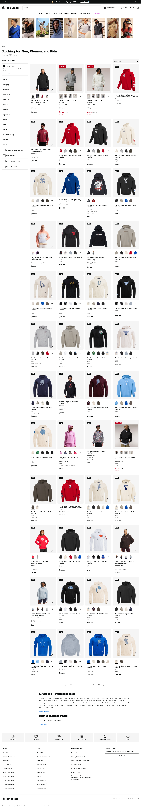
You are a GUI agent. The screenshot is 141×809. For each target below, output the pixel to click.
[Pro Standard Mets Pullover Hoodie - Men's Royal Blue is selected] (88, 661)
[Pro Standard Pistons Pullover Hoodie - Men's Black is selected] (61, 557)
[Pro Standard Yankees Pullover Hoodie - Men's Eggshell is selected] (116, 151)
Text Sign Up (41, 772)
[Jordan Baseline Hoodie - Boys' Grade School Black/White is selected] (88, 253)
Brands (66, 13)
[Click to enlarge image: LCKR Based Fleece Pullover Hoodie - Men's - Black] (137, 446)
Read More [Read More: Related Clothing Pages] (44, 724)
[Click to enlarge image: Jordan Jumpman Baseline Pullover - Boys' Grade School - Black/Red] (81, 397)
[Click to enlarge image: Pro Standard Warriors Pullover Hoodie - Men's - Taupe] (81, 347)
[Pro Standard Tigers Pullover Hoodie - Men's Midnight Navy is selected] (33, 403)
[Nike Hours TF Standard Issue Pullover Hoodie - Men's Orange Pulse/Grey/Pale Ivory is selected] (33, 253)
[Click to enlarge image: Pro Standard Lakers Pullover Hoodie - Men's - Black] (81, 297)
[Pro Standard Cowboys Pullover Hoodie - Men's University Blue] (37, 661)
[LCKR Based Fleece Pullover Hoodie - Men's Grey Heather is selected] (61, 96)
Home (3, 46)
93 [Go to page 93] (93, 685)
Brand (14, 79)
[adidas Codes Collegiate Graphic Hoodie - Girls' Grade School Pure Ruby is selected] (33, 557)
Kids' (55, 13)
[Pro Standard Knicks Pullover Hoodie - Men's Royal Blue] (103, 557)
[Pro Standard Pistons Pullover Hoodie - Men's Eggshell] (126, 253)
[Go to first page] (65, 684)
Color (14, 120)
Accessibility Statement (79, 768)
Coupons (40, 760)
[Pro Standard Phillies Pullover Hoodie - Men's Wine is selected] (88, 403)
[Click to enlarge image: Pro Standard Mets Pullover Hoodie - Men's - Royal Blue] (109, 655)
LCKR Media (7, 764)
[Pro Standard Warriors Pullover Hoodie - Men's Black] (70, 353)
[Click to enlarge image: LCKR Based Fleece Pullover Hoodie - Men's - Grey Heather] (81, 90)
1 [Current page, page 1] (75, 685)
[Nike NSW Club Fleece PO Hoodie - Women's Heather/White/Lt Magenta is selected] (61, 453)
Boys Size (14, 100)
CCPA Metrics (76, 764)
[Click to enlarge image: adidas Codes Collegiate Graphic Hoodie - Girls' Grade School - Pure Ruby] (53, 551)
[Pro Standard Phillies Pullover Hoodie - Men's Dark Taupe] (98, 403)
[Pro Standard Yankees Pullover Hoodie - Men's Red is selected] (61, 151)
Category (14, 84)
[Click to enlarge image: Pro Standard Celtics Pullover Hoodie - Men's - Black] (109, 347)
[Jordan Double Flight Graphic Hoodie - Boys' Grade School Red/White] (93, 201)
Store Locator (42, 784)
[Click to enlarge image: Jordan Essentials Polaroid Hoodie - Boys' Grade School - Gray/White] (109, 446)
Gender (14, 109)
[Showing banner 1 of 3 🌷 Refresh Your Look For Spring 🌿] (70, 2)
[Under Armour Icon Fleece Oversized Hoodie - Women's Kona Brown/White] (37, 609)
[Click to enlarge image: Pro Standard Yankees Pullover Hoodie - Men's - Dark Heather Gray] (53, 347)
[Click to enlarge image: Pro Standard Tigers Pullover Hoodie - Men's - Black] (137, 603)
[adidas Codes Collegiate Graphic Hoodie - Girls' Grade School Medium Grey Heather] (37, 557)
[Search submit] (98, 7)
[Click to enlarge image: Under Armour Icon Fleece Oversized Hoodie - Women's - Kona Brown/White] (137, 551)
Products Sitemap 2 (9, 776)
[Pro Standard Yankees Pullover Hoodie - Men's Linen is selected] (33, 201)
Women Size (14, 95)
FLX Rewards (96, 13)
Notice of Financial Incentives (80, 760)
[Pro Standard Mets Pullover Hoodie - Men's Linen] (93, 661)
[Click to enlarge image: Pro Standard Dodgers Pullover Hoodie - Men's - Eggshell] (137, 501)
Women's (49, 13)
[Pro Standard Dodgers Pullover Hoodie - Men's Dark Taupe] (131, 201)
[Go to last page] (103, 684)
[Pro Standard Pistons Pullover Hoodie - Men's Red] (131, 253)
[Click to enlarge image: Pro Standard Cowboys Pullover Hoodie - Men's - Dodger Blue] (53, 655)
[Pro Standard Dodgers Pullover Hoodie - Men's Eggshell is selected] (116, 507)
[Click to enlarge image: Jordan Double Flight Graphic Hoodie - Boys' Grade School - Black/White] (109, 194)
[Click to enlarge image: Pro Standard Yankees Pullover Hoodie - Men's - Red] (81, 145)
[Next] (135, 2)
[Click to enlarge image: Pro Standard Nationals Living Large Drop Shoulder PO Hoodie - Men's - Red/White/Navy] (81, 501)
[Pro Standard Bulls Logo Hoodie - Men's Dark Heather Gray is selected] (61, 661)
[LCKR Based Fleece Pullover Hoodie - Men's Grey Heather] (98, 96)
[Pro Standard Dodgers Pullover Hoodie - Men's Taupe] (121, 201)
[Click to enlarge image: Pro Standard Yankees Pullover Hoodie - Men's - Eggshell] (137, 145)
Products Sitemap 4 (9, 784)
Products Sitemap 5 (9, 788)
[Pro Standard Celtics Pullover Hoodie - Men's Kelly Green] (93, 353)
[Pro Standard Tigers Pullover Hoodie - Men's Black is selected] (116, 609)
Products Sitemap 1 (9, 772)
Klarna (39, 776)
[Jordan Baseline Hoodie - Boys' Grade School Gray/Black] (93, 253)
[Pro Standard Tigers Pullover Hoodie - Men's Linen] (42, 403)
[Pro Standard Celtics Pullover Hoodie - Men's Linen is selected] (33, 453)
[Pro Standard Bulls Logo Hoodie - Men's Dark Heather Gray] (70, 253)
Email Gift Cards (42, 753)
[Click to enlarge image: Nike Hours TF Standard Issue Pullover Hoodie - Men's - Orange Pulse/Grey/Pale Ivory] (53, 247)
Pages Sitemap (7, 768)
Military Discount (42, 764)
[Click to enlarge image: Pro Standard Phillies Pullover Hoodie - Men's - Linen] (109, 603)
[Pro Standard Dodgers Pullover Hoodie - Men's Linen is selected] (33, 303)
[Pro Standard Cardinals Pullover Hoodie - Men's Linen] (37, 507)
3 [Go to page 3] (84, 685)
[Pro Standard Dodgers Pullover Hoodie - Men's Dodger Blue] (126, 201)
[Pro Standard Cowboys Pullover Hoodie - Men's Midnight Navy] (47, 661)
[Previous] (6, 2)
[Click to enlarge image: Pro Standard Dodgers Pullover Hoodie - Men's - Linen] (53, 297)
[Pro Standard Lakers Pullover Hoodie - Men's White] (70, 303)
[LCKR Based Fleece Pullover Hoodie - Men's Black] (65, 96)
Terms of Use (76, 753)
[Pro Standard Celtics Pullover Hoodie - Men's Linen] (108, 353)
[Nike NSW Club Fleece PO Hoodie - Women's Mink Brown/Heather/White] (70, 453)
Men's (41, 13)
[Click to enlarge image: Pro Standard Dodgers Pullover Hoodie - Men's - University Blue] (137, 397)
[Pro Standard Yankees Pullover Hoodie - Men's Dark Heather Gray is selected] (33, 353)
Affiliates (6, 760)
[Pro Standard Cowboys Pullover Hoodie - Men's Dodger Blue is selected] (33, 661)
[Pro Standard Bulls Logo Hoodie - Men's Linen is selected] (116, 353)
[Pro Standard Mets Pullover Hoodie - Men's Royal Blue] (108, 507)
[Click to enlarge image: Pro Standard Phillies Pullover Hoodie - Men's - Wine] (109, 397)
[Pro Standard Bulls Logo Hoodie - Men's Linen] (65, 253)
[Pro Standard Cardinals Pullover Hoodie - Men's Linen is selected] (116, 661)
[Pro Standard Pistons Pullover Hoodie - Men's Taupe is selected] (116, 253)
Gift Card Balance (43, 757)
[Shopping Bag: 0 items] (137, 7)
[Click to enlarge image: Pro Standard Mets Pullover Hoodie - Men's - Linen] (109, 501)
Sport (14, 130)
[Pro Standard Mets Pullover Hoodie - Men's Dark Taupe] (98, 507)
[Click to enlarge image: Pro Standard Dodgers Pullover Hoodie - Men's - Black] (137, 194)
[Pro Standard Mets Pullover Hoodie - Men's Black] (93, 507)
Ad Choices (75, 772)
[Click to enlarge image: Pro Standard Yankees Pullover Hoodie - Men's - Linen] (53, 194)
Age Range (14, 115)
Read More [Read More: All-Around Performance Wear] (44, 711)
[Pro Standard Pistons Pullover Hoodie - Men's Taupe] (75, 557)
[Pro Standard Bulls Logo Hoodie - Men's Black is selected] (61, 253)
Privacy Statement (78, 757)
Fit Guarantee (41, 788)
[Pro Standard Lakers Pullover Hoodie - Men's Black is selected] (61, 303)
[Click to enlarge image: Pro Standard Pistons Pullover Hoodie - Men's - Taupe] (137, 247)
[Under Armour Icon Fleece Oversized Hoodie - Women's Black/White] (121, 557)
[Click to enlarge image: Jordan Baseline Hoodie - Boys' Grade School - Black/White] (109, 247)
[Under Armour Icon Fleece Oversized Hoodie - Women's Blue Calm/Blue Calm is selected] (33, 609)
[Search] (62, 7)
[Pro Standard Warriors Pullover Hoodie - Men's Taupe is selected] (61, 353)
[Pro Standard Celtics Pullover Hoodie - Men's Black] (98, 353)
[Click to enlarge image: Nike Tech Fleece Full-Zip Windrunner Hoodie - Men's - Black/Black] (53, 90)
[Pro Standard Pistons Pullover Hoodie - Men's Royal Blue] (135, 253)
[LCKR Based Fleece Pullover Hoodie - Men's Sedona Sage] (70, 96)
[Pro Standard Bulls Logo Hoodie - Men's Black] (75, 253)
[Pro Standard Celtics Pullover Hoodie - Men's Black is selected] (88, 353)
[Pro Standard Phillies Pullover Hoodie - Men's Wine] (93, 609)
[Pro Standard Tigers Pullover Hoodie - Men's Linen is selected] (88, 303)
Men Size (14, 90)
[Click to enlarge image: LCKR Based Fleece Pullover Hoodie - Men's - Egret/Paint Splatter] (109, 90)
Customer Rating (14, 135)
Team (14, 145)
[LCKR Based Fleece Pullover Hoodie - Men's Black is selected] (116, 453)
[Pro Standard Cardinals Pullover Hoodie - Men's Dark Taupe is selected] (33, 507)
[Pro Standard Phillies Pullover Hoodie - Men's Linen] (93, 403)
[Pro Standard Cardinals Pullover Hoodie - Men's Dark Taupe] (121, 661)
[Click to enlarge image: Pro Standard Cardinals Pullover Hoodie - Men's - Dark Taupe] (53, 501)
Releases (74, 13)
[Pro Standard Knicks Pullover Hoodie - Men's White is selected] (88, 557)
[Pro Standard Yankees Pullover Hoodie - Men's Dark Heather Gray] (65, 151)
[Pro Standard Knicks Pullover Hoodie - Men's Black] (93, 557)
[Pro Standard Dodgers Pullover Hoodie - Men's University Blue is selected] (116, 403)
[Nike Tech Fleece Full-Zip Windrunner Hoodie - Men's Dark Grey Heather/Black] (37, 96)
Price (14, 125)
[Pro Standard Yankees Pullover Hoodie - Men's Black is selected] (88, 151)
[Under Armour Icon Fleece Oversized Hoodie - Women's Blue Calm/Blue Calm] (131, 557)
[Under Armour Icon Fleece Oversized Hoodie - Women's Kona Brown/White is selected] (116, 557)
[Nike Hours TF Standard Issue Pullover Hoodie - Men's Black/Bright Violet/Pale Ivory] (37, 253)
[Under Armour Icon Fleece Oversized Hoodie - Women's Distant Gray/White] (126, 557)
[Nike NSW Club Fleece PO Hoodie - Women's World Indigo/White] (65, 453)
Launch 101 (41, 780)
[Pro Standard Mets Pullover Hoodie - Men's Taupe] (103, 507)
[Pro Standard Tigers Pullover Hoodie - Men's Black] (103, 303)
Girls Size (14, 105)
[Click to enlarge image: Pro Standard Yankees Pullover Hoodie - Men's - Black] (109, 145)
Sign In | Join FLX (127, 8)
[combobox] (62, 7)
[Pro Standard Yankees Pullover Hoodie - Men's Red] (103, 151)
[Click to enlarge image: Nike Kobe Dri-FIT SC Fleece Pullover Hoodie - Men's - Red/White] (53, 145)
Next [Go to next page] (98, 685)
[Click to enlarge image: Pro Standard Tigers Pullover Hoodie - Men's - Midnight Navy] (53, 397)
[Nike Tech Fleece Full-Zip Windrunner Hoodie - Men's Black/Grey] (47, 96)
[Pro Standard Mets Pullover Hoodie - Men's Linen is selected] (88, 507)
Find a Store (6, 73)
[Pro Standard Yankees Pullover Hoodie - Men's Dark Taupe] (75, 151)
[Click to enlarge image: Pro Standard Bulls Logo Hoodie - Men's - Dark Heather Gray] (81, 655)
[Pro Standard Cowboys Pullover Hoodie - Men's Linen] (42, 661)
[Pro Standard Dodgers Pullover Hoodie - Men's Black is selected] (116, 201)
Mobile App (40, 768)
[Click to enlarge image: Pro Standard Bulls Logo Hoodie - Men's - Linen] (137, 347)
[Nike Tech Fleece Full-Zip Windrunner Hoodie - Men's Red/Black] (42, 96)
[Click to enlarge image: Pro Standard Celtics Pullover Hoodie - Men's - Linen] (53, 446)
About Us (6, 753)
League (14, 139)
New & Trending (85, 13)
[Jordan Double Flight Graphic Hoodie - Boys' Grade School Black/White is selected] (88, 201)
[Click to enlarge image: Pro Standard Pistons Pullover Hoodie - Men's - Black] (81, 551)
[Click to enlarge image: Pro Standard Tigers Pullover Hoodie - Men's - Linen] (109, 297)
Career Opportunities (9, 757)
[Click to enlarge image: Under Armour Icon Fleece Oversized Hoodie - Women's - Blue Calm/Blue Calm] (53, 603)
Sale (60, 13)
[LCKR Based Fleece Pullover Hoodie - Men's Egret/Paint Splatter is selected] (88, 96)
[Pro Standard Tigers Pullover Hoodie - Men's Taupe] (93, 303)
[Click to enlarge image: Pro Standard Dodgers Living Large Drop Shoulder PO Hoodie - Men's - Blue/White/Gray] (81, 194)
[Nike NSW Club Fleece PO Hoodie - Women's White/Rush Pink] (75, 453)
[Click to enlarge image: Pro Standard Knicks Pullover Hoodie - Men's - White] (109, 551)
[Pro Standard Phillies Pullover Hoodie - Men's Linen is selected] (88, 609)
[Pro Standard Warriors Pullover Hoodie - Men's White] (65, 353)
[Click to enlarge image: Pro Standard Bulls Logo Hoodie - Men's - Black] (81, 247)
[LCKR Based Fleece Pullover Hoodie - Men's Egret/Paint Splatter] (75, 96)
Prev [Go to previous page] (70, 685)
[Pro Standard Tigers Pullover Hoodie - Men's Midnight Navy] (98, 303)
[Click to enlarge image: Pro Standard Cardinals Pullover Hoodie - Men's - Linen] (137, 655)
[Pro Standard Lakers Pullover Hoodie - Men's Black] (65, 303)
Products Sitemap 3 (9, 780)
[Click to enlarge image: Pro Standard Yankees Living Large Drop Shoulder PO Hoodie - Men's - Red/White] (137, 90)
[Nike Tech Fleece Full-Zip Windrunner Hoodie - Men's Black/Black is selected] (33, 96)
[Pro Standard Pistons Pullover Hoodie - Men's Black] (121, 253)
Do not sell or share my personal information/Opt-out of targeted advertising (81, 777)
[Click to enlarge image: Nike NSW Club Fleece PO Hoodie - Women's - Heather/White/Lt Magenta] (81, 446)
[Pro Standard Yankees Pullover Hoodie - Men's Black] (70, 151)
